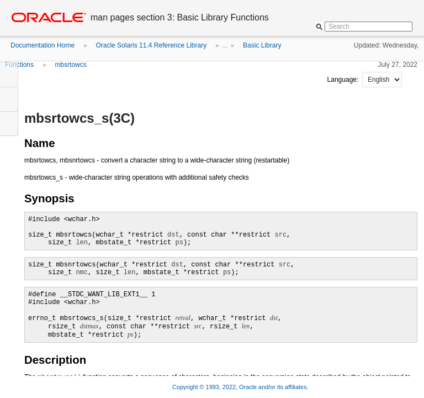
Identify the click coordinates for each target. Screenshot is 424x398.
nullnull (382, 79)
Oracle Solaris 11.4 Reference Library (151, 45)
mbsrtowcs (70, 65)
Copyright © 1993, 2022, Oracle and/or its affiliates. (241, 387)
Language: (344, 79)
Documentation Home (42, 45)
